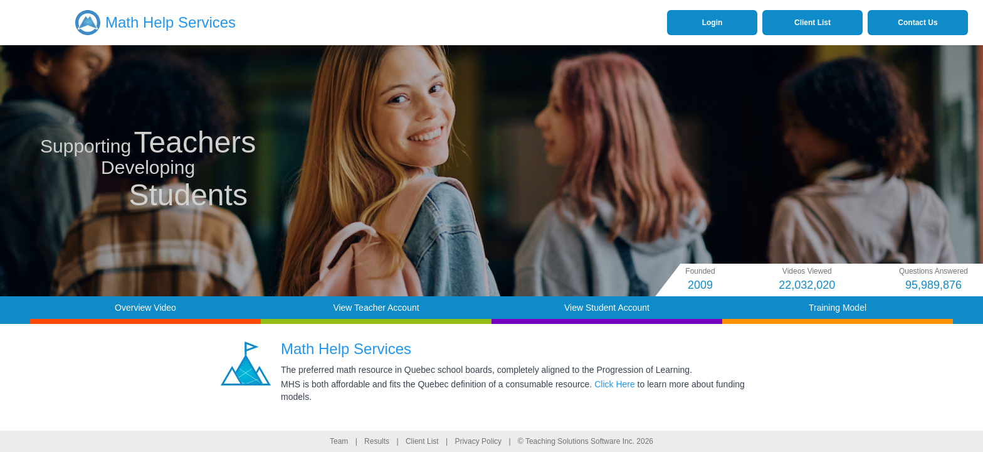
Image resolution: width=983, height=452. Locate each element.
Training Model (837, 308)
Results (376, 441)
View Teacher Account (376, 308)
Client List (422, 441)
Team (339, 441)
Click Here (614, 384)
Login (712, 22)
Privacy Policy (478, 441)
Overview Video (145, 308)
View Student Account (606, 308)
